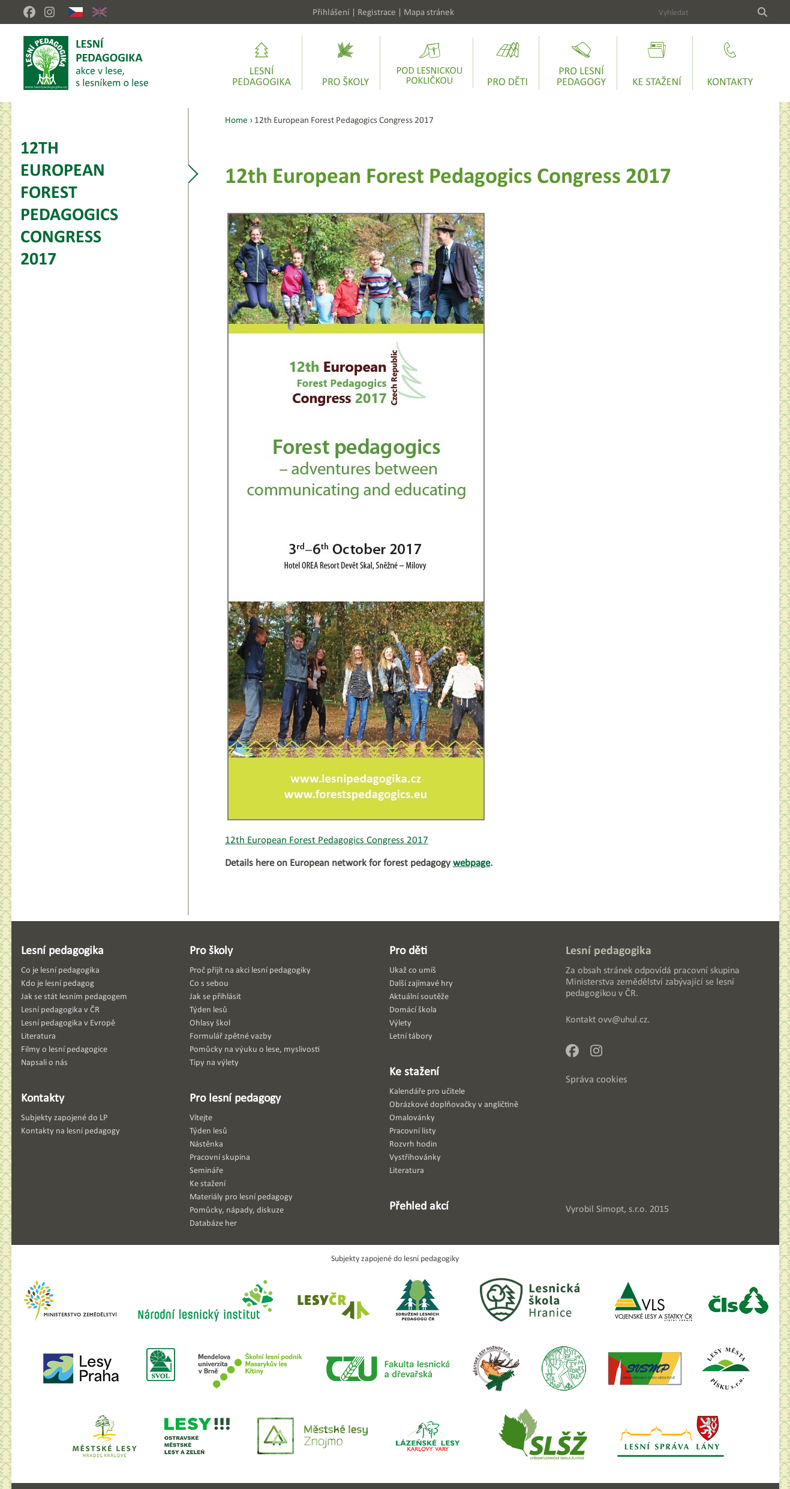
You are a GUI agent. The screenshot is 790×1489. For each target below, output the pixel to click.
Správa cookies (596, 1079)
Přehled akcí (419, 1205)
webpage (471, 862)
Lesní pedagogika (62, 950)
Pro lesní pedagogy (235, 1097)
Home (236, 119)
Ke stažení (414, 1071)
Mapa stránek (429, 11)
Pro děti (408, 950)
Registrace (377, 11)
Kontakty (42, 1097)
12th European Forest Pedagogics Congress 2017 (69, 202)
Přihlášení (331, 11)
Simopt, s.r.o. (621, 1208)
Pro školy (211, 950)
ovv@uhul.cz (622, 1019)
